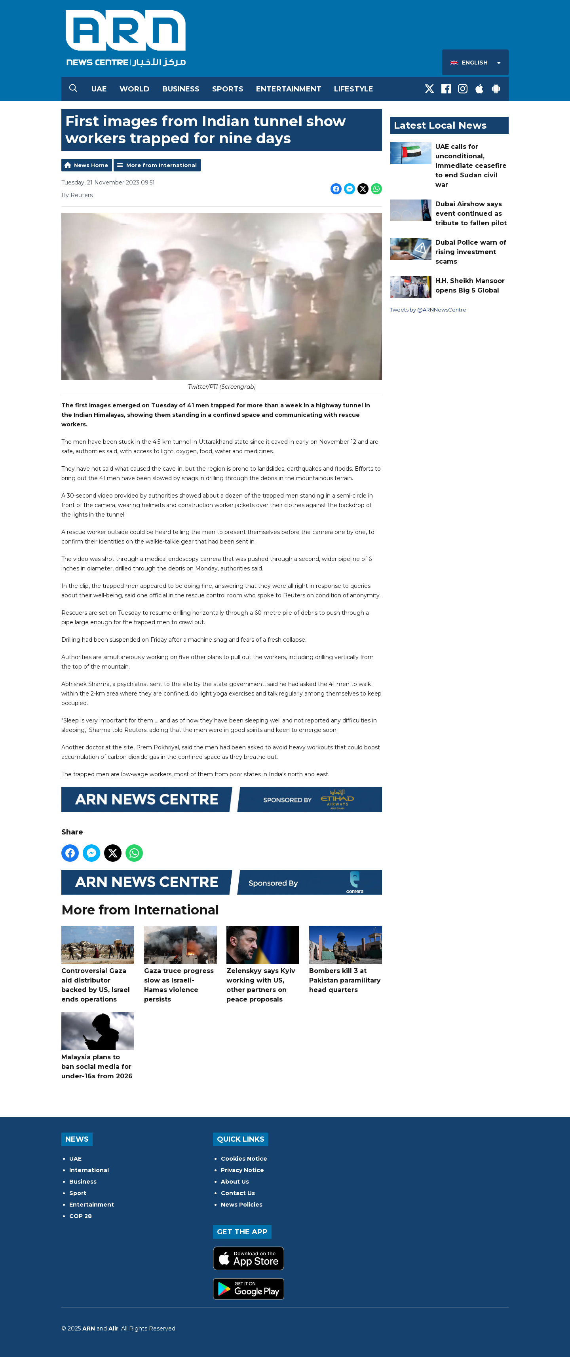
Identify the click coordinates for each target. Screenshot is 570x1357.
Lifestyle (353, 89)
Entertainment (288, 89)
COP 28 (80, 1216)
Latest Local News (440, 125)
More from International (161, 165)
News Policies (241, 1204)
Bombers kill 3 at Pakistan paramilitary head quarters (345, 960)
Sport (77, 1193)
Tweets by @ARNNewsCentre (428, 309)
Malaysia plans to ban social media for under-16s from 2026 (97, 1046)
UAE (99, 89)
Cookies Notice (244, 1158)
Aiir (113, 1328)
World (135, 89)
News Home (91, 165)
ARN (88, 1328)
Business (181, 89)
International (89, 1170)
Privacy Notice (242, 1170)
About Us (235, 1181)
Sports (227, 89)
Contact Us (238, 1193)
